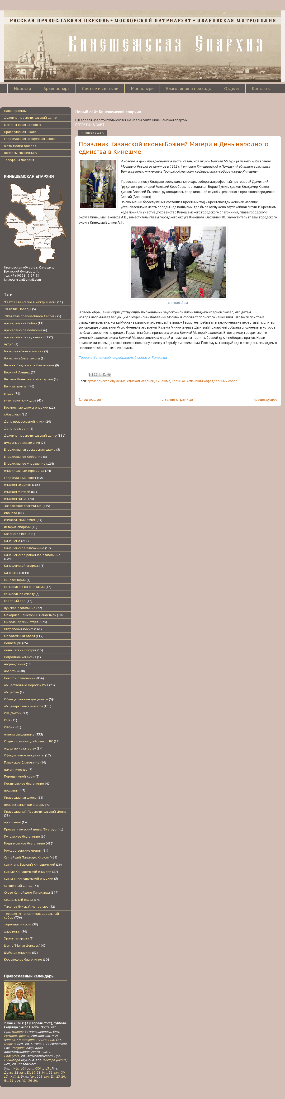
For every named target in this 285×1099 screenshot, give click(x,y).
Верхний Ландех (17, 372)
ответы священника (19, 734)
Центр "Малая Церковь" (22, 945)
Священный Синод (18, 886)
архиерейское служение (106, 381)
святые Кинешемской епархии (27, 872)
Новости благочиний (19, 678)
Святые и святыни (100, 88)
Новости (22, 88)
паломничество (16, 770)
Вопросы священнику (20, 153)
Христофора (25, 1040)
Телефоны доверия (19, 160)
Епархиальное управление (24, 464)
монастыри (12, 643)
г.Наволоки (12, 414)
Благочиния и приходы (189, 88)
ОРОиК (9, 727)
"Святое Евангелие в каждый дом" (30, 302)
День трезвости (16, 429)
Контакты (261, 88)
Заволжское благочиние (23, 506)
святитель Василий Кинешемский (29, 865)
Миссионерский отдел (21, 622)
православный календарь (24, 805)
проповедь (12, 822)
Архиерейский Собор (20, 323)
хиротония (12, 931)
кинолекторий (15, 580)
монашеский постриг (20, 650)
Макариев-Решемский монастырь (30, 615)
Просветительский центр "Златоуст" (31, 829)
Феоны (9, 1040)
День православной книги (24, 422)
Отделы (231, 88)
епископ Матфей (17, 492)
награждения (14, 664)
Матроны (11, 1036)
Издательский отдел (20, 520)
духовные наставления (22, 443)
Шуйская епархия (17, 953)
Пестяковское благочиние (24, 784)
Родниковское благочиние (24, 843)
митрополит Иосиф (18, 629)
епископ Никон (15, 499)
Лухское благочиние (19, 608)
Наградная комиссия (20, 657)
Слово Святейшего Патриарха (27, 893)
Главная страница (177, 399)
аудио (9, 344)
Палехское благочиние (21, 762)
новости (10, 671)
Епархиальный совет (20, 478)
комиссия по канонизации (24, 587)
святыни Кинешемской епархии (28, 879)
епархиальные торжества (24, 471)
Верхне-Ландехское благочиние (29, 365)
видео (9, 393)
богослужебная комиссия (23, 351)
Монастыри (142, 88)
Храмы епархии (16, 938)
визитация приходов (20, 400)
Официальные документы (24, 755)
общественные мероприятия (26, 685)
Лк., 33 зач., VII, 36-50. (21, 1081)
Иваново (10, 513)
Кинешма (163, 381)
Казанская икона (17, 534)
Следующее (90, 399)
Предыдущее (265, 399)
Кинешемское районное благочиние (32, 555)
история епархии (17, 527)
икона (24, 1036)
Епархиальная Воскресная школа (30, 139)
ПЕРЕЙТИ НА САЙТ (89, 125)
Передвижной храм (19, 776)
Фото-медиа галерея (20, 146)
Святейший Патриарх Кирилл (26, 857)
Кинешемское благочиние (24, 548)
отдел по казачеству (20, 748)
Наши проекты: (16, 111)
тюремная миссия (17, 924)
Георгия (10, 1044)
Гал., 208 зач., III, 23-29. (48, 1077)
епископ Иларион (140, 381)
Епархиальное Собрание (23, 457)
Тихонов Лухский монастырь (26, 907)
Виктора (49, 1060)
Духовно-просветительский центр (30, 118)
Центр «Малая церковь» (22, 125)
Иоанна (18, 1032)
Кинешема (12, 541)
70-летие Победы (17, 309)
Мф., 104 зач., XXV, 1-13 (31, 1068)
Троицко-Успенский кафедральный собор (205, 381)
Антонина (46, 1040)
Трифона (17, 1048)
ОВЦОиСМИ (13, 713)
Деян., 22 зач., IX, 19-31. (22, 1073)
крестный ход (15, 601)
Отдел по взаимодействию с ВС (28, 741)
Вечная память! (16, 386)
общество (11, 692)
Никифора (12, 1060)
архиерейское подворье (23, 330)
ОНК (7, 720)
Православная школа (20, 132)
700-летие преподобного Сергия (29, 316)
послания (11, 790)
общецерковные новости (23, 706)
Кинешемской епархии (22, 566)
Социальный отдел (18, 900)
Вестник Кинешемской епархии (28, 379)
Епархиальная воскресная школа (29, 450)
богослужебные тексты (22, 358)
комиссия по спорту (19, 594)
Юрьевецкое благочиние (23, 959)
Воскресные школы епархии (26, 408)
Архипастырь (56, 88)
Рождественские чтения (23, 851)
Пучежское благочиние (22, 837)
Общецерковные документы (26, 699)
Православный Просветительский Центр (35, 812)
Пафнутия (11, 1056)
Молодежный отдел (19, 636)
